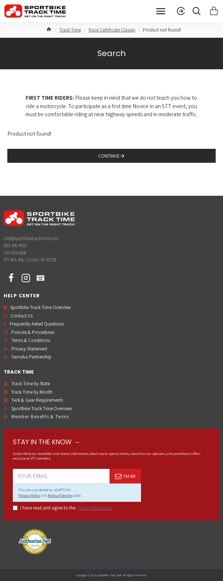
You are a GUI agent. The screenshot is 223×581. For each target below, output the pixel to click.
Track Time (70, 30)
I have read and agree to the (63, 508)
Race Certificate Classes (112, 30)
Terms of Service (60, 495)
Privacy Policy (29, 495)
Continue (109, 155)
